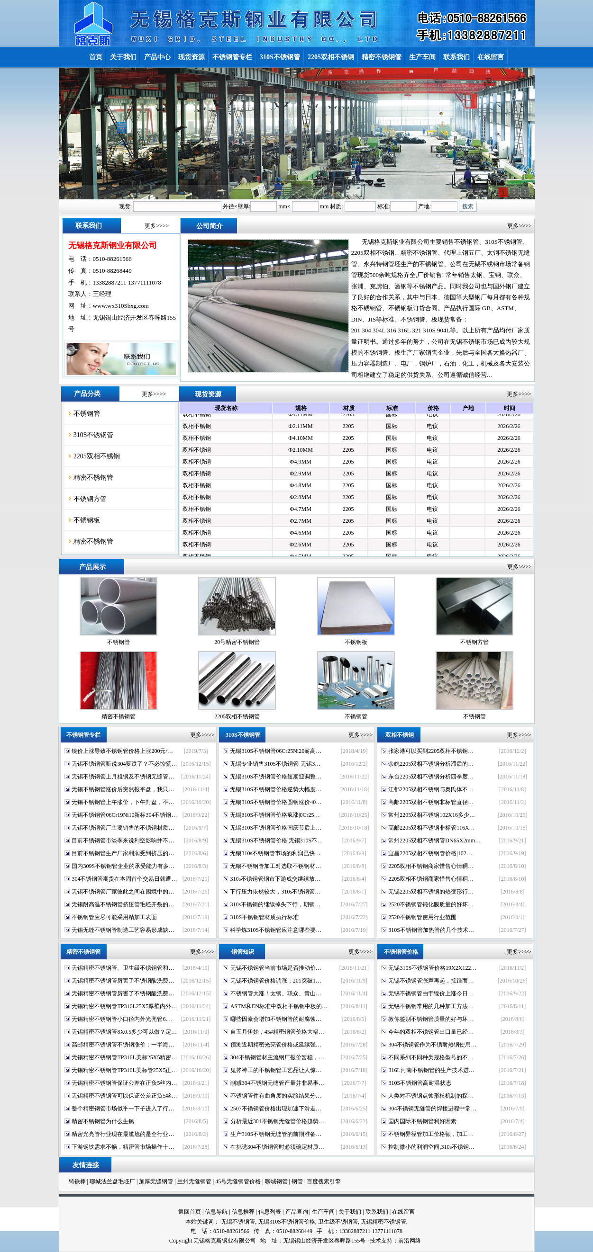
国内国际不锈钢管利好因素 (422, 1121)
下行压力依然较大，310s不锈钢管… (275, 891)
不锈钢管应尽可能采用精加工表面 (114, 917)
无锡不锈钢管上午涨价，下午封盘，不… (123, 802)
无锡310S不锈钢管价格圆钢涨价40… (275, 802)
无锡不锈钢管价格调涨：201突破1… (275, 980)
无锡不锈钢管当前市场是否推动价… (275, 968)
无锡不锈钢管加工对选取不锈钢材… (275, 866)
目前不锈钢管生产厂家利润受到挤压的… (123, 853)
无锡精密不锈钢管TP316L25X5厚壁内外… (124, 1006)
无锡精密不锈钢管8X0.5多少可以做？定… (124, 1031)
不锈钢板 (86, 520)
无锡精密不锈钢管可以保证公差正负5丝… (124, 1095)
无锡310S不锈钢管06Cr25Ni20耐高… (275, 751)
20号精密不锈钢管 (237, 642)
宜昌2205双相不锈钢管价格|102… (430, 853)
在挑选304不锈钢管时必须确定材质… (277, 1147)
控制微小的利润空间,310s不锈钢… (431, 1147)
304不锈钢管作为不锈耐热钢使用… (432, 1044)
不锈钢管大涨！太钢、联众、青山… (275, 993)
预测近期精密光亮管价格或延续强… (275, 1044)
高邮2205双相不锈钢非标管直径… (431, 802)
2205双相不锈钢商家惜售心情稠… (431, 866)
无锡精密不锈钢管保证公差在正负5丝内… (124, 1083)
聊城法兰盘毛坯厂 (112, 1181)
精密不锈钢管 (93, 477)
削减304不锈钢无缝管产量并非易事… (277, 1083)
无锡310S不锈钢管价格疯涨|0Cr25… (274, 815)
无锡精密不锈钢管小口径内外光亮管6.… (122, 1019)
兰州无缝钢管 (194, 1181)
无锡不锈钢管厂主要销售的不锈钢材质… (123, 827)
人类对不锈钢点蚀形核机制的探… (431, 1095)
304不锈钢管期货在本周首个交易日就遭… (124, 879)
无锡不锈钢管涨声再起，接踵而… (431, 980)
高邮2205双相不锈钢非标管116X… (431, 827)
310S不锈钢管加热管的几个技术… (431, 930)
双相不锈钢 (196, 416)
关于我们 (349, 1211)
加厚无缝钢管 (156, 1181)
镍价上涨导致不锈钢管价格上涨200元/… (122, 751)
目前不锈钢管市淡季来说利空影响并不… (123, 840)
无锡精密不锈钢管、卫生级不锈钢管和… (123, 968)
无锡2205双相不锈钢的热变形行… (431, 891)
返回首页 (189, 1211)
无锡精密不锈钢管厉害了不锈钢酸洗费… (123, 980)
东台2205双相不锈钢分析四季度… (431, 776)
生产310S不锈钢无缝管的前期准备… (276, 1134)
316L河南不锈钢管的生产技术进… (431, 1070)
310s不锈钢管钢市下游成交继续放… (275, 879)
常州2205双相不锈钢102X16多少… (431, 815)
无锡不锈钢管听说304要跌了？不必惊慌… (124, 763)
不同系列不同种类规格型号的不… (431, 1057)
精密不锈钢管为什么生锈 (103, 1121)
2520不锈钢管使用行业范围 (422, 917)
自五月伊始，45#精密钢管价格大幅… (277, 1031)
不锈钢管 (86, 413)
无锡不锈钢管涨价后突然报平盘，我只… (123, 789)
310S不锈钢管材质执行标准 (264, 917)
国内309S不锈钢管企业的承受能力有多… (123, 866)
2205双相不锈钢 (96, 456)
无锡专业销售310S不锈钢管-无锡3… (275, 763)
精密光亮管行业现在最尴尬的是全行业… (123, 1134)
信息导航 (216, 1211)
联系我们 (376, 1211)
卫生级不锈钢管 (338, 1221)
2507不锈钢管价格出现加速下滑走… (275, 1108)
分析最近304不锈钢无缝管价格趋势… (277, 1121)
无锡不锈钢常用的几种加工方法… (431, 1006)
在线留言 (403, 1211)
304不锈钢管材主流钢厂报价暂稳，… (277, 1057)
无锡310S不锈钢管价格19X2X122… (432, 968)
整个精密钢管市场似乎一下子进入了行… (123, 1108)
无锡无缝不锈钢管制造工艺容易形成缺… (123, 930)
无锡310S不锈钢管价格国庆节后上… (275, 827)
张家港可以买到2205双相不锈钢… (431, 751)
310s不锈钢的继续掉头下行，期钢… (275, 904)
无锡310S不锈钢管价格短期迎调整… (275, 776)
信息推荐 (243, 1211)
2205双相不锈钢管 (237, 716)
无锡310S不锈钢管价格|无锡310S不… (276, 840)
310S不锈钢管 (93, 434)
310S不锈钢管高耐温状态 (419, 1083)
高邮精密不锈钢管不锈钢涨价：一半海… (123, 1044)
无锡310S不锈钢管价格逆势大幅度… (275, 789)
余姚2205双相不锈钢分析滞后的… (431, 763)
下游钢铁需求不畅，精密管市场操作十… (123, 1147)
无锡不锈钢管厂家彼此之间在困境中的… (123, 891)
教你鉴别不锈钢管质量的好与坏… (431, 1019)
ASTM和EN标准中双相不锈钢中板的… (279, 1006)
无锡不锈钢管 (238, 1221)
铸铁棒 (77, 1181)
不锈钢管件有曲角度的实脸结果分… (275, 1095)
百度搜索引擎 (324, 1181)
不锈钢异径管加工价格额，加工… (431, 1134)
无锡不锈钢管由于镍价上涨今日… (431, 993)
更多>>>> (157, 226)
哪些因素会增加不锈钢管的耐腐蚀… (275, 1019)
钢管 (297, 1181)
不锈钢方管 (90, 498)
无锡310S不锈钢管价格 (286, 1221)
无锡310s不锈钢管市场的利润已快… (275, 853)
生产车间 (323, 1211)
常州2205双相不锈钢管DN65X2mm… (434, 840)
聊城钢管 (276, 1181)
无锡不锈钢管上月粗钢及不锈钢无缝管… (123, 776)
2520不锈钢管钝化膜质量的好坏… (431, 904)
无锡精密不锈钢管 (383, 1221)
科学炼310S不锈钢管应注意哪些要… (275, 930)
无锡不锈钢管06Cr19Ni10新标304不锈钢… (124, 815)
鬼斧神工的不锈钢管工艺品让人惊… (275, 1070)
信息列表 (269, 1211)
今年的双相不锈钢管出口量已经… (431, 1031)
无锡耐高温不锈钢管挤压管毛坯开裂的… (123, 904)
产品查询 (296, 1211)
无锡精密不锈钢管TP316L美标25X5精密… (124, 1057)
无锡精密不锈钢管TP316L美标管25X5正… (124, 1070)
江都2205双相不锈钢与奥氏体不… (431, 789)
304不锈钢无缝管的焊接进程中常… (432, 1108)
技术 (375, 1240)
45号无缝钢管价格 (238, 1181)
